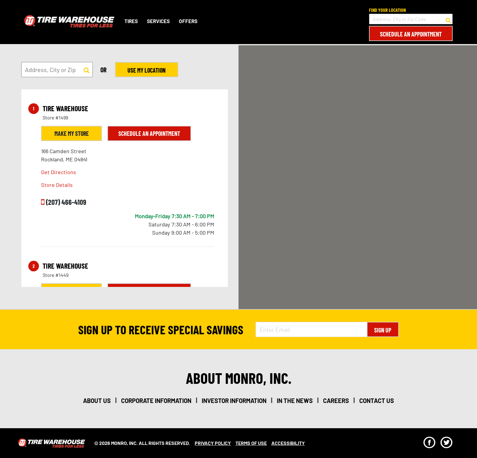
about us (97, 400)
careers (336, 400)
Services (158, 21)
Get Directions (58, 172)
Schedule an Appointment (411, 34)
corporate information (156, 400)
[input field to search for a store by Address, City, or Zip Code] (411, 19)
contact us (376, 400)
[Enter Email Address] (311, 329)
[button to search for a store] (448, 19)
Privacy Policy (213, 443)
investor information (234, 400)
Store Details (57, 184)
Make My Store (71, 133)
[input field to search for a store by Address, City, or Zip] (57, 69)
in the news (295, 400)
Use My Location (146, 70)
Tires (131, 21)
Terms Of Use (251, 443)
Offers (188, 21)
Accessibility (288, 443)
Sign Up (382, 330)
